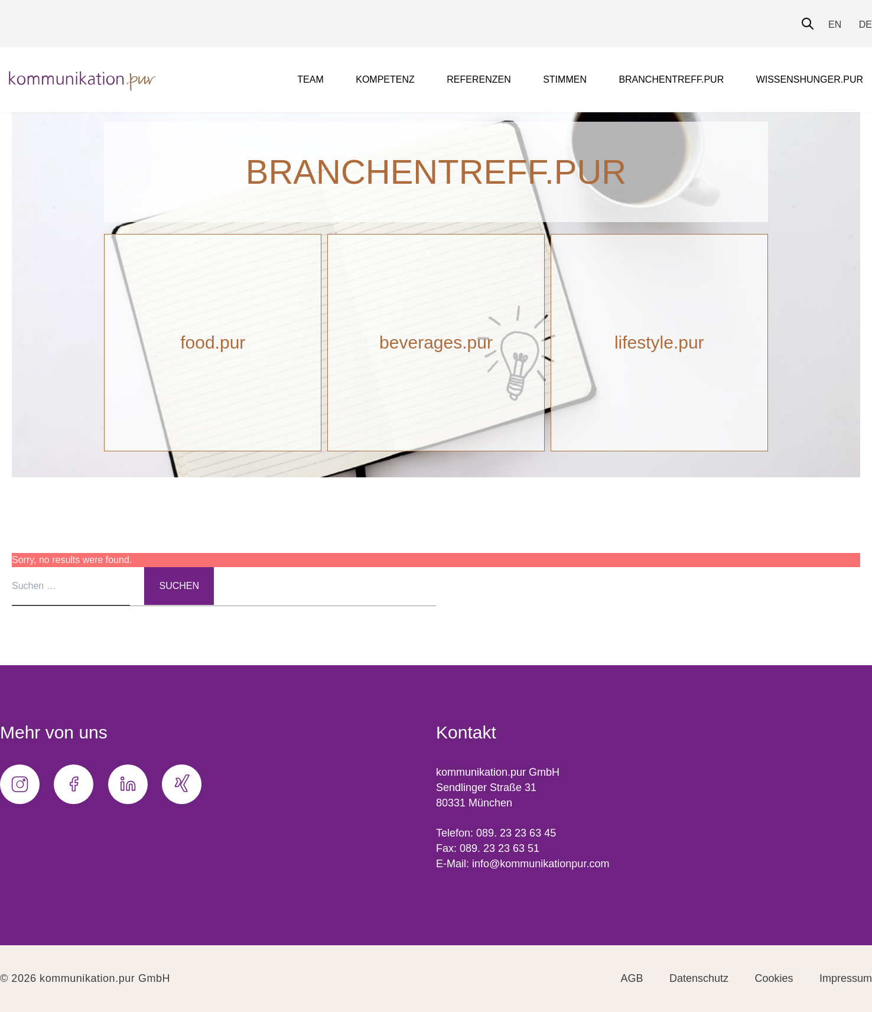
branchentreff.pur (671, 79)
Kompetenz (385, 79)
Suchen (179, 586)
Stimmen (565, 79)
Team (310, 79)
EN (834, 24)
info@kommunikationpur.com (540, 864)
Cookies (774, 978)
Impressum (845, 978)
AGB (632, 978)
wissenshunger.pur (809, 79)
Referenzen (478, 79)
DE (865, 24)
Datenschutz (698, 978)
